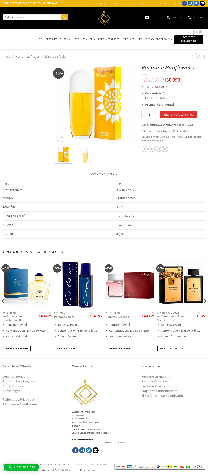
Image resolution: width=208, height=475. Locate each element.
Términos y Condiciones (20, 404)
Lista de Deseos (161, 3)
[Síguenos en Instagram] (190, 3)
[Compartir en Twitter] (151, 149)
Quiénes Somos (14, 377)
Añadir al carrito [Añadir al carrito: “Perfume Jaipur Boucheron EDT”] (17, 348)
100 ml (156, 136)
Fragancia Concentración (159, 391)
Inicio (7, 56)
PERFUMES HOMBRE (58, 39)
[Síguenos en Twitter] (196, 3)
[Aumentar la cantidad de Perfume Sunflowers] (155, 114)
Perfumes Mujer (27, 56)
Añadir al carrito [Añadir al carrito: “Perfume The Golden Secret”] (171, 348)
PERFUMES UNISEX (132, 39)
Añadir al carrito (179, 115)
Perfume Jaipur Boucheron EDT (12, 318)
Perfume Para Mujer (152, 140)
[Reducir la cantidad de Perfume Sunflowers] (143, 114)
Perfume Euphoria (117, 317)
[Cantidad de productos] (149, 114)
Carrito (176, 3)
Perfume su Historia (155, 377)
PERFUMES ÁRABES (108, 39)
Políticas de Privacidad (19, 400)
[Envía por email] (158, 149)
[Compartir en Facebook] (145, 149)
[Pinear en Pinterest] (165, 149)
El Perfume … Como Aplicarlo (162, 396)
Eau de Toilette (193, 136)
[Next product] (195, 56)
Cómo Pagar (11, 391)
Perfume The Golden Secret (170, 318)
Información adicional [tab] (104, 174)
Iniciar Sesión (127, 3)
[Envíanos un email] (202, 3)
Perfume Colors (64, 317)
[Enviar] (64, 17)
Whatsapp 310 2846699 (104, 3)
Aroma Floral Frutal (172, 136)
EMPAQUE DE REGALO (159, 39)
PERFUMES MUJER (84, 39)
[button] (198, 32)
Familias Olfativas (154, 381)
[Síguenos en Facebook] (184, 3)
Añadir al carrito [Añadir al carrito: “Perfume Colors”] (68, 348)
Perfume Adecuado (155, 386)
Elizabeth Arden (55, 56)
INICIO (39, 39)
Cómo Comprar (14, 386)
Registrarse (143, 3)
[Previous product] (202, 56)
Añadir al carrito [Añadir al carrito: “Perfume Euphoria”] (120, 348)
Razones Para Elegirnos (20, 381)
